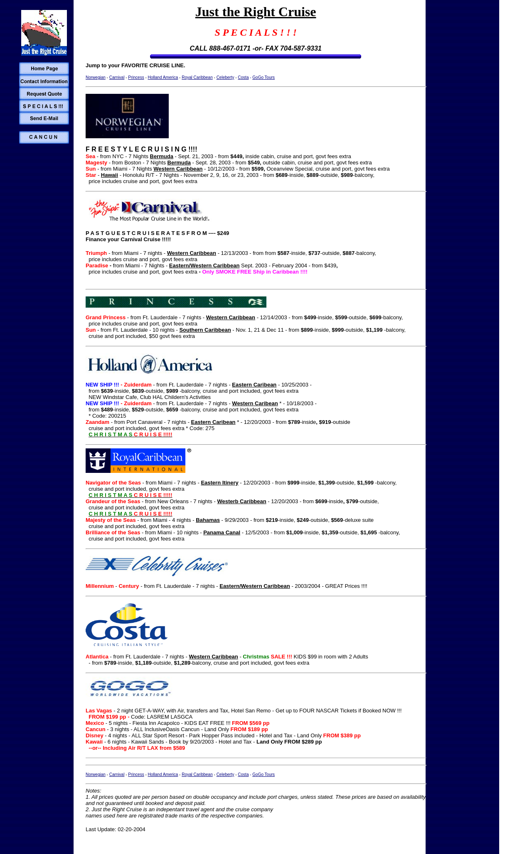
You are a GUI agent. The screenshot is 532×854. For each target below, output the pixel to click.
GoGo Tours (263, 77)
